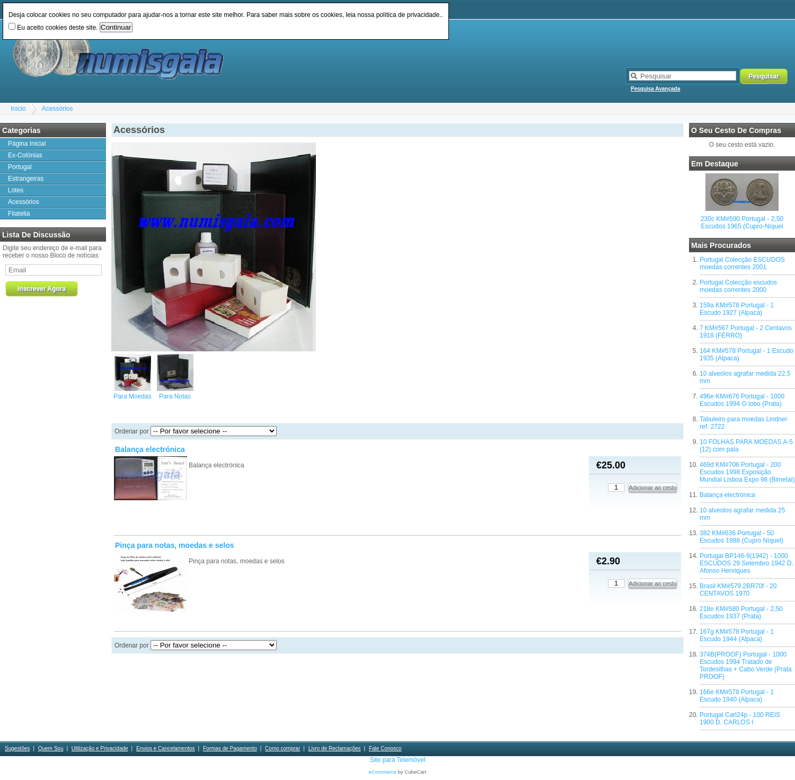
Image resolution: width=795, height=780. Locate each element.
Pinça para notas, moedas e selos (174, 545)
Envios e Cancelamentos (165, 748)
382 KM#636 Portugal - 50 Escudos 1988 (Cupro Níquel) (741, 536)
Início (18, 108)
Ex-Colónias (25, 155)
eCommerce (382, 772)
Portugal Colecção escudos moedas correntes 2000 (738, 286)
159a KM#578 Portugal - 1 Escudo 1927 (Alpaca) (737, 309)
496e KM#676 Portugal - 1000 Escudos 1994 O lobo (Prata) (742, 400)
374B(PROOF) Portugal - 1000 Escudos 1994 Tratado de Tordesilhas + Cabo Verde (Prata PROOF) (746, 665)
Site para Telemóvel (397, 760)
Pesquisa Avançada (655, 89)
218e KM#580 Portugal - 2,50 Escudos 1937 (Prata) (741, 612)
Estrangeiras (25, 178)
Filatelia (19, 213)
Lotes (15, 190)
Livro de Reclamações (334, 748)
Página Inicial (27, 143)
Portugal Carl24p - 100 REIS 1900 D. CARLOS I (740, 718)
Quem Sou (51, 748)
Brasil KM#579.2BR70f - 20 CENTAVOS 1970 (738, 589)
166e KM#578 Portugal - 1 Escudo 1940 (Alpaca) (737, 695)
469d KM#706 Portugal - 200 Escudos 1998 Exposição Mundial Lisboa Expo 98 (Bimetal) (747, 472)
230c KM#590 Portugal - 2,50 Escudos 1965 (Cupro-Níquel (742, 222)
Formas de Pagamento (230, 748)
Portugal (20, 167)
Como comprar (282, 748)
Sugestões (17, 748)
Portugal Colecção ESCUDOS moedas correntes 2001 (742, 263)
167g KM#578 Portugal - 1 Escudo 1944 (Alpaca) (737, 635)
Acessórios (57, 108)
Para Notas (175, 396)
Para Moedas (132, 396)
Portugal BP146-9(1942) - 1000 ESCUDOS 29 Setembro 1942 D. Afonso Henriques (746, 563)
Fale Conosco (385, 748)
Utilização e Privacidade (100, 748)
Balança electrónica (727, 495)
